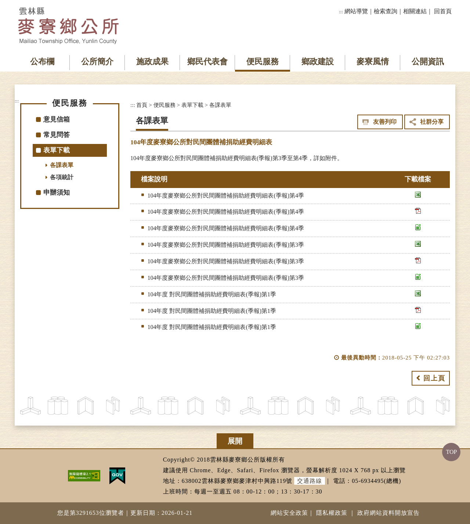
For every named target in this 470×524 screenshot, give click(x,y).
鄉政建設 (317, 61)
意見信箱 (56, 119)
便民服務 (262, 61)
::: (341, 11)
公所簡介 (97, 61)
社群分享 (432, 122)
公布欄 (42, 61)
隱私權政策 (331, 513)
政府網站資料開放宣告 (388, 513)
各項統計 (61, 177)
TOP (451, 452)
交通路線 (309, 481)
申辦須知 (56, 192)
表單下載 (56, 150)
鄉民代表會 (207, 61)
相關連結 (415, 11)
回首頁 (443, 11)
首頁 (141, 105)
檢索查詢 (385, 11)
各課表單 (61, 165)
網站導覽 (356, 11)
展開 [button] (235, 441)
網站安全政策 (289, 513)
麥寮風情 (373, 61)
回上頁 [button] (434, 378)
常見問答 (56, 134)
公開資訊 (428, 61)
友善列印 (385, 122)
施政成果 (152, 61)
